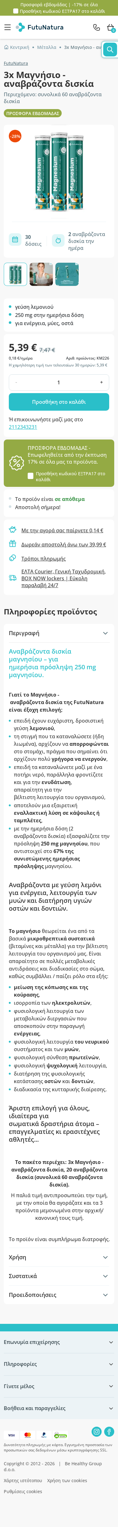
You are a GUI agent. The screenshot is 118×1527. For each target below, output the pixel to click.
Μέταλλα (46, 47)
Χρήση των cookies (67, 1480)
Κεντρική (16, 47)
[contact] (96, 27)
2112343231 (23, 427)
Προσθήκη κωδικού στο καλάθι (62, 11)
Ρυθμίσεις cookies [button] (23, 1491)
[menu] (9, 27)
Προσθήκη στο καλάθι (59, 401)
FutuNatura (16, 63)
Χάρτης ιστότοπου (23, 1480)
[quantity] (58, 382)
